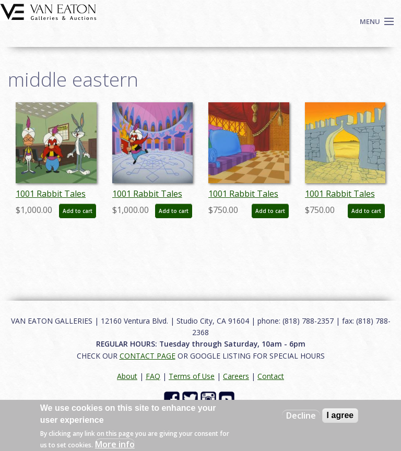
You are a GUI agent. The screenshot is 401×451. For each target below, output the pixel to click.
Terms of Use (192, 376)
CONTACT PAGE (147, 356)
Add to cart (77, 211)
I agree (340, 415)
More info (115, 444)
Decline (301, 415)
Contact (270, 376)
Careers (236, 376)
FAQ (153, 376)
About (127, 376)
